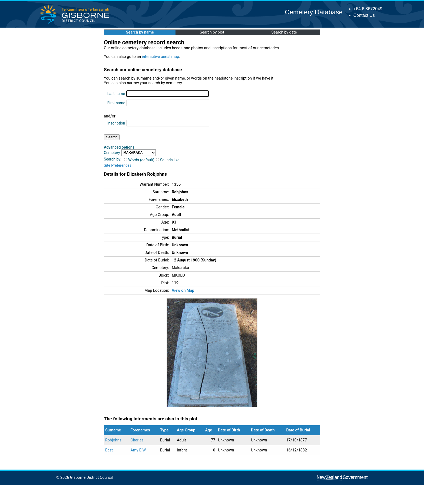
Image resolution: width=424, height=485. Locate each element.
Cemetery (112, 152)
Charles (137, 440)
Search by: (112, 159)
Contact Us (364, 15)
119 (175, 283)
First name (116, 103)
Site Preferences (117, 165)
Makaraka (180, 268)
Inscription (116, 123)
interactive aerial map (160, 56)
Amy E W (138, 450)
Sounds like (168, 160)
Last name (116, 93)
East (109, 450)
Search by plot (212, 32)
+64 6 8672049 (367, 8)
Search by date (284, 32)
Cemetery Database (313, 12)
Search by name (140, 32)
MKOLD (178, 275)
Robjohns (113, 440)
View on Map (183, 290)
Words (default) (139, 160)
